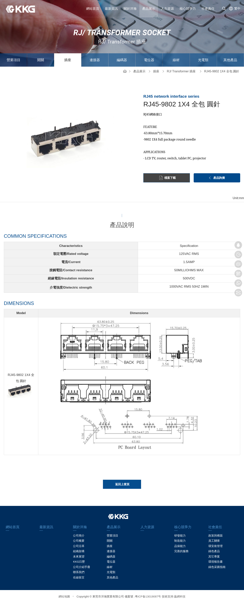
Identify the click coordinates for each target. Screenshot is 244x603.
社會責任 (207, 8)
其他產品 (230, 60)
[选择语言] (234, 8)
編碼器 (122, 60)
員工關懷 (214, 540)
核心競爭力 (188, 8)
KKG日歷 (79, 561)
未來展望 (78, 556)
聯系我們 (78, 572)
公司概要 (78, 540)
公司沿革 (78, 546)
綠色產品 (214, 551)
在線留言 (78, 577)
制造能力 (180, 540)
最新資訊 (111, 8)
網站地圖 (64, 596)
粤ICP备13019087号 (148, 596)
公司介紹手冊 (81, 567)
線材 (176, 60)
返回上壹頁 (122, 486)
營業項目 (13, 60)
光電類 (203, 60)
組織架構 (78, 551)
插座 (67, 60)
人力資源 (167, 8)
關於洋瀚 (130, 8)
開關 (40, 60)
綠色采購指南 (217, 567)
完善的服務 (181, 551)
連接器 (95, 60)
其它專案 (214, 556)
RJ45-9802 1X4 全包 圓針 (221, 71)
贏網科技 (179, 596)
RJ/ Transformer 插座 (181, 71)
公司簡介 (78, 535)
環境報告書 (215, 561)
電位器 (149, 60)
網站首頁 (92, 8)
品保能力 (180, 546)
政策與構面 (215, 535)
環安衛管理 (215, 546)
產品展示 (148, 8)
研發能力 (180, 535)
